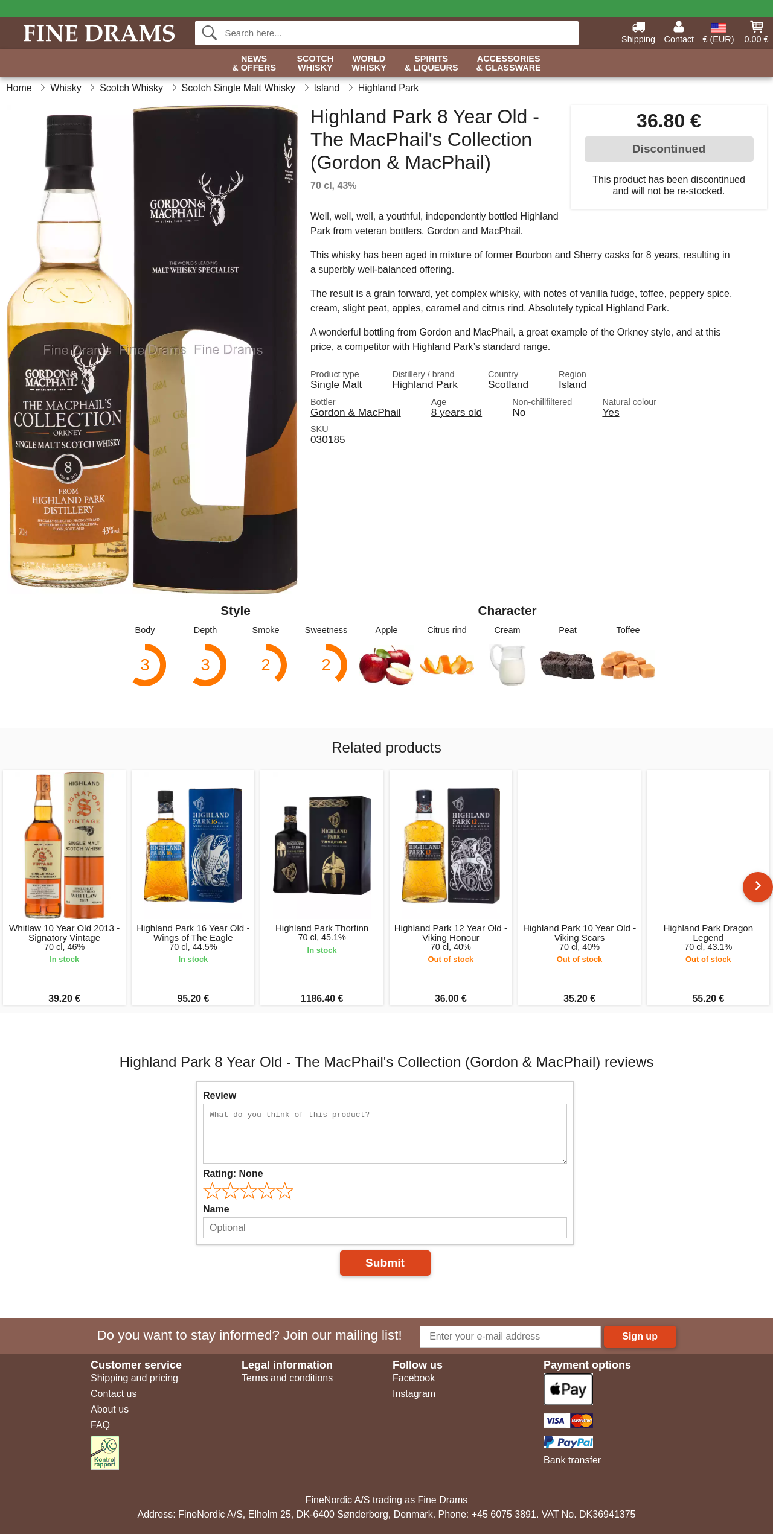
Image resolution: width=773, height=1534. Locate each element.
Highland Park (424, 384)
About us (110, 1409)
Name (216, 1209)
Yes (610, 412)
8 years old (456, 412)
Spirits (431, 64)
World (368, 64)
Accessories (508, 64)
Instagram (414, 1394)
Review (219, 1095)
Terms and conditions (287, 1378)
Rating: (233, 1173)
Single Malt (336, 384)
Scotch (315, 64)
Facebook (414, 1378)
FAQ (100, 1425)
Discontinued (669, 148)
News (254, 64)
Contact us (113, 1394)
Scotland (508, 384)
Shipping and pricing (134, 1378)
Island (572, 384)
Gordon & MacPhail (355, 412)
